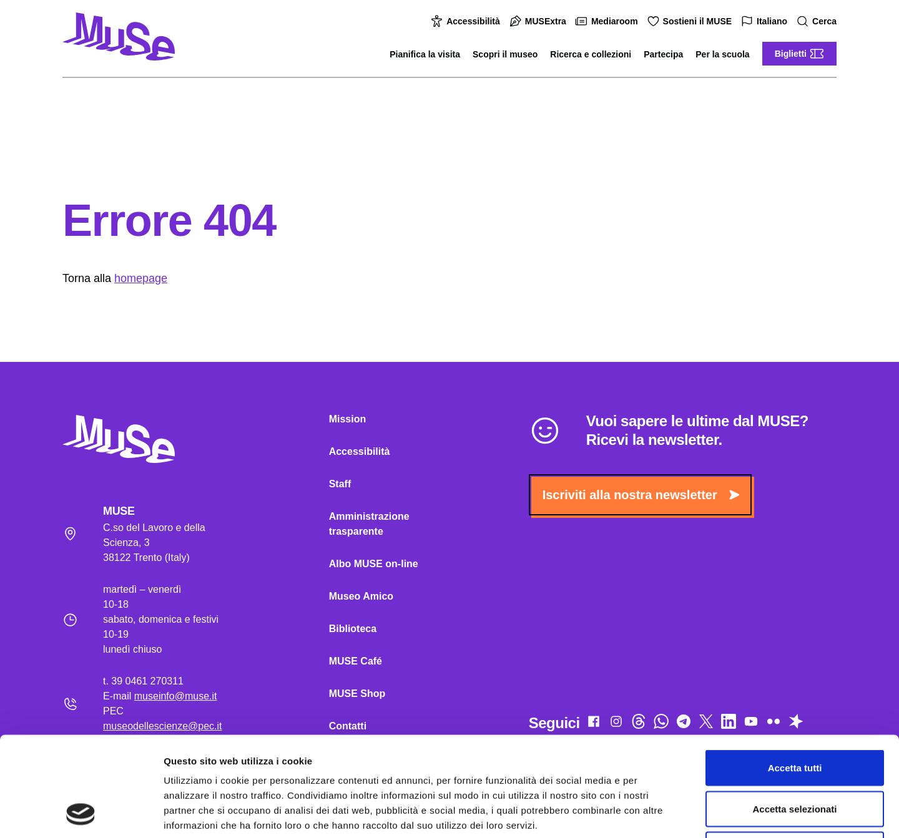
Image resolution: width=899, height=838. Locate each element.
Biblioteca (352, 628)
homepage (140, 278)
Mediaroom (608, 21)
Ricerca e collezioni (590, 54)
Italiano (765, 21)
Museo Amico (361, 596)
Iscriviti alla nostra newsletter (641, 495)
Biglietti (799, 53)
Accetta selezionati (794, 715)
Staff (340, 484)
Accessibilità (467, 21)
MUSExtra (539, 21)
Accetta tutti (795, 674)
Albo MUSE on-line (373, 563)
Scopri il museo (505, 54)
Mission (347, 419)
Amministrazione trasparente (369, 524)
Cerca (818, 21)
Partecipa (663, 54)
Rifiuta (795, 756)
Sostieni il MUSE (691, 21)
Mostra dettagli (656, 813)
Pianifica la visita (425, 54)
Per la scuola (722, 54)
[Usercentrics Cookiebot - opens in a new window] (80, 813)
